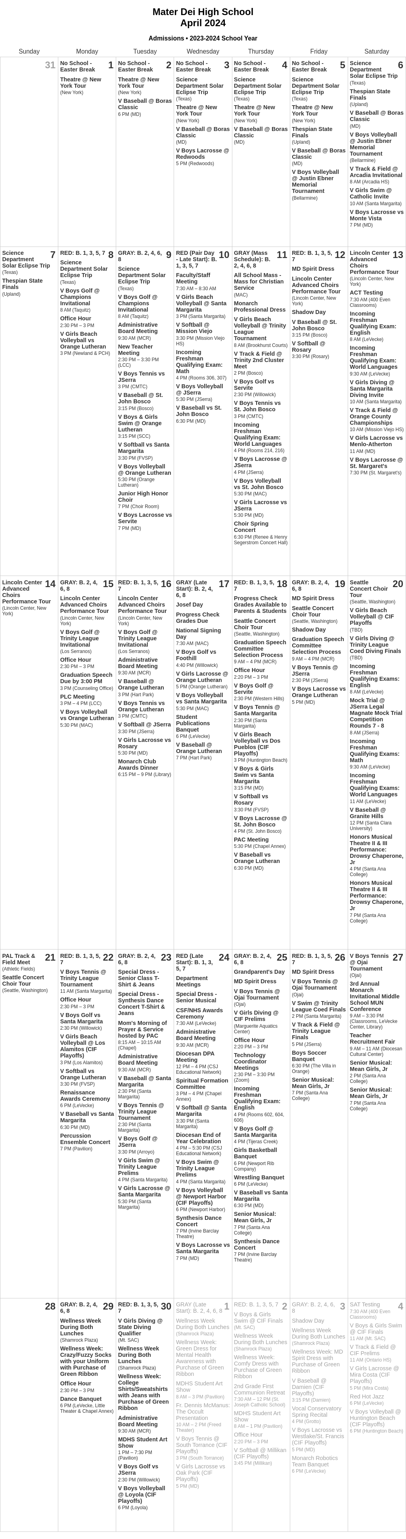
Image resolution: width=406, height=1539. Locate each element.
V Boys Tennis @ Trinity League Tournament (83, 978)
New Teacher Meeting (135, 349)
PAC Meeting (251, 839)
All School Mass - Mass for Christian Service (259, 281)
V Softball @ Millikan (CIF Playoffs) (260, 1453)
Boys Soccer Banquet (309, 1056)
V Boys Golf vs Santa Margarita (81, 1018)
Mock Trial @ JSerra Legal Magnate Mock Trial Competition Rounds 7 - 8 (376, 713)
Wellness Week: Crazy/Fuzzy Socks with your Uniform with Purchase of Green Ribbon (86, 1361)
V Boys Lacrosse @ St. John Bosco (260, 821)
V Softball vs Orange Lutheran (83, 1074)
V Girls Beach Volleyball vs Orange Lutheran (83, 340)
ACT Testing (366, 292)
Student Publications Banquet (193, 723)
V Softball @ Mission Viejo (194, 328)
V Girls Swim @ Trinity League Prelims (139, 1166)
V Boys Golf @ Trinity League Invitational (80, 638)
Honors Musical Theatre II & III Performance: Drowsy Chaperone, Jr (376, 849)
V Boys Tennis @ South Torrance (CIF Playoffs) (201, 1444)
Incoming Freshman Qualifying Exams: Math (375, 750)
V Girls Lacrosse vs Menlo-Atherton (376, 441)
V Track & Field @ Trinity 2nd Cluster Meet (259, 360)
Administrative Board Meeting (138, 328)
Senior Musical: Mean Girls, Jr (255, 1217)
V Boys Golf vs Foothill (196, 655)
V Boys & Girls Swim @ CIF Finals (258, 1317)
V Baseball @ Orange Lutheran (141, 684)
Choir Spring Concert (251, 526)
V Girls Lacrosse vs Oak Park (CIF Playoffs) (200, 1472)
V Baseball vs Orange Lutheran (257, 857)
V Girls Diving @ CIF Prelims (256, 1015)
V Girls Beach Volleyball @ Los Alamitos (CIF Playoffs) (82, 1046)
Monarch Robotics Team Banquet (315, 1461)
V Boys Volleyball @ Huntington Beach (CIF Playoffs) (375, 1417)
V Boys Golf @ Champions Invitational (80, 296)
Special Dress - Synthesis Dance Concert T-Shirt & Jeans (141, 1003)
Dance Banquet (81, 1399)
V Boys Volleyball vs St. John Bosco (258, 484)
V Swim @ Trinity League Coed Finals (319, 1006)
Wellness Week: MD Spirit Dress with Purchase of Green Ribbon (317, 1361)
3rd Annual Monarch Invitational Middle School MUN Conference (375, 996)
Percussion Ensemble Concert (85, 1139)
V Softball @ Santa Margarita (201, 1110)
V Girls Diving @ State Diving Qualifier (140, 1327)
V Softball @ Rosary (308, 346)
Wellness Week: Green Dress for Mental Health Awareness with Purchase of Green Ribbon (200, 1358)
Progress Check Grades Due (198, 617)
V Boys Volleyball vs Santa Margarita (201, 698)
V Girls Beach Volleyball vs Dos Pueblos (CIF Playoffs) (257, 744)
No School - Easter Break (77, 66)
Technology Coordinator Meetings (250, 1061)
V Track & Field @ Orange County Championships (374, 416)
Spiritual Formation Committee (202, 1083)
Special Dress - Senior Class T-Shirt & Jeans (138, 978)
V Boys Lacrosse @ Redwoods (202, 153)
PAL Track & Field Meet (18, 959)
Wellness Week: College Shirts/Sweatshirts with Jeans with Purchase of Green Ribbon (143, 1392)
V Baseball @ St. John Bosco (140, 398)
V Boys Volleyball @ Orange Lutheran (144, 469)
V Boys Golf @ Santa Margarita (255, 1131)
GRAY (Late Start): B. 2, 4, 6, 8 (194, 588)
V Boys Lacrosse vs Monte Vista (377, 215)
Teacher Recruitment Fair (372, 1038)
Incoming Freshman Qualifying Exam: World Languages (258, 434)
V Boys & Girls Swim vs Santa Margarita (254, 774)
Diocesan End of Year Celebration (198, 1138)
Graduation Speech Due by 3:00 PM (86, 678)
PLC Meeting (77, 696)
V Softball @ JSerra (144, 724)
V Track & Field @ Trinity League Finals (316, 1030)
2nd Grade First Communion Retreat (259, 1389)
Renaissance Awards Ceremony (85, 1095)
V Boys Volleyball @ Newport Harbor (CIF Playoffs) (201, 1196)
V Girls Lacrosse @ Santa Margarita (144, 1191)
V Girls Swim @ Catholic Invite (371, 193)
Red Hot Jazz (367, 1396)
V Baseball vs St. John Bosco (199, 410)
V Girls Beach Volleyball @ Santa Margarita (201, 303)
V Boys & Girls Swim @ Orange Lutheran (140, 423)
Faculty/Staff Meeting (193, 278)
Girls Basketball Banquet (255, 1153)
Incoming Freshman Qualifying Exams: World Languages (375, 784)
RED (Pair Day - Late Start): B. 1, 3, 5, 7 (196, 259)
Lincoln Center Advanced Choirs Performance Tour (316, 285)
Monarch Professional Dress (259, 306)
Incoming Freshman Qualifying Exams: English (375, 675)
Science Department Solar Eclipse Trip (200, 85)
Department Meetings (192, 981)
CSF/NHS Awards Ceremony (199, 1013)
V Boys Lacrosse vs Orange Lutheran (319, 692)
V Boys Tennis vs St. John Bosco (257, 406)
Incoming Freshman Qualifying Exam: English (373, 323)
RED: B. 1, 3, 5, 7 (82, 253)
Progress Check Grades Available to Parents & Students (260, 604)
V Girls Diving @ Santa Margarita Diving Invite (372, 388)
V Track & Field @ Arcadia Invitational (376, 172)
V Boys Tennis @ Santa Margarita (257, 710)
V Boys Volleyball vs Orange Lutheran (87, 715)
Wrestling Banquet (259, 1177)
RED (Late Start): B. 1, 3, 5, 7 (194, 962)
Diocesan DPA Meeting (195, 1056)
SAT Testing (365, 1304)
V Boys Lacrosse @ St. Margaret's (376, 462)
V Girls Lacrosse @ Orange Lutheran (202, 676)
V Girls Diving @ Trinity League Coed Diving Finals (375, 644)
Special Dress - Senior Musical (196, 997)
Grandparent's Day (259, 972)
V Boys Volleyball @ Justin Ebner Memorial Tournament (315, 181)
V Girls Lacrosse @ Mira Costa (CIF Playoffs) (374, 1374)
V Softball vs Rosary (251, 799)
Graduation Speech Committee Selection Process (260, 648)
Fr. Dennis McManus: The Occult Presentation (203, 1411)
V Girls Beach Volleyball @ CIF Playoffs (372, 616)
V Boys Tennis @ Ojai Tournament (257, 994)
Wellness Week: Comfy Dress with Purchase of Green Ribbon (258, 1366)
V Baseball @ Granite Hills (368, 813)
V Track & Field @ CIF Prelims (373, 1350)
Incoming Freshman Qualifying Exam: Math (199, 361)
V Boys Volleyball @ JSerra (199, 389)
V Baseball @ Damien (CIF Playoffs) (309, 1386)
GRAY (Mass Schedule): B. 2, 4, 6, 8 (252, 259)
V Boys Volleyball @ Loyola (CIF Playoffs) (141, 1494)
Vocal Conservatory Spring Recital (316, 1411)
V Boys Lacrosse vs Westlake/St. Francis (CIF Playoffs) (318, 1436)
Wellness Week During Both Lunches (80, 1327)
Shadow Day (309, 312)
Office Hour (75, 318)
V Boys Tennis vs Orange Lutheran (141, 706)
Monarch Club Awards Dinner (138, 764)
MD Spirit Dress (313, 269)
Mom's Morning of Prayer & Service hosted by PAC (142, 1029)
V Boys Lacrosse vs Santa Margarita (203, 1248)
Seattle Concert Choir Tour (255, 624)
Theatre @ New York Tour (81, 82)
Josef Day (189, 604)
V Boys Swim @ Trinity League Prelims (197, 1168)
